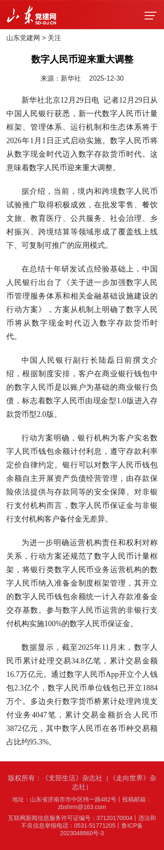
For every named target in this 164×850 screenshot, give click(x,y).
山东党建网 (23, 37)
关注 (54, 37)
